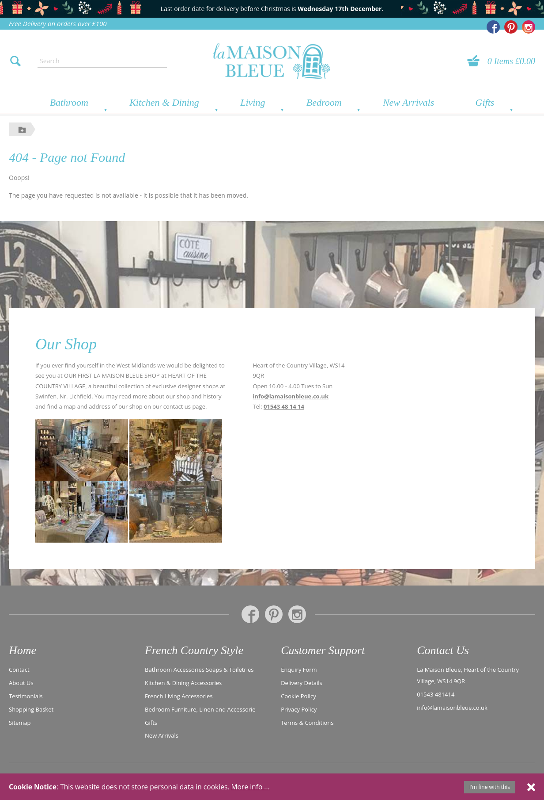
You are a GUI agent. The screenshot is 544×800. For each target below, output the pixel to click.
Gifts (485, 102)
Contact (19, 669)
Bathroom (69, 102)
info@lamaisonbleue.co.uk (291, 396)
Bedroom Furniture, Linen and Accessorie (200, 709)
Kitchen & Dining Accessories (183, 682)
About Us (21, 682)
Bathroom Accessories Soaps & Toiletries (199, 669)
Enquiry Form (299, 669)
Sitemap (20, 722)
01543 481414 (435, 694)
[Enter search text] (102, 61)
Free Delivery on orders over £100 (58, 23)
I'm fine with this (489, 787)
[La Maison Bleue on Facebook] (493, 27)
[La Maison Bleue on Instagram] (528, 27)
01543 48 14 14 (284, 406)
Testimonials (25, 696)
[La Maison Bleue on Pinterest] (511, 27)
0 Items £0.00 (511, 61)
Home (22, 650)
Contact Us (443, 650)
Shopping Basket (31, 709)
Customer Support (323, 650)
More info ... (250, 787)
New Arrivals (408, 102)
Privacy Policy (299, 709)
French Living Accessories (178, 696)
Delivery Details (301, 682)
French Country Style (194, 650)
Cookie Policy (298, 696)
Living (252, 102)
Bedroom (324, 102)
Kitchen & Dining (164, 102)
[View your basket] (476, 61)
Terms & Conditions (307, 722)
